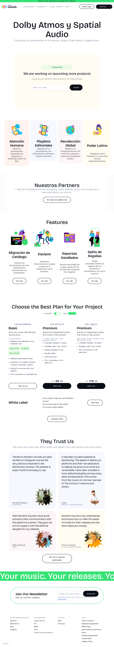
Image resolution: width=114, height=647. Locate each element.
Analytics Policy (87, 641)
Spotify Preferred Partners (43, 632)
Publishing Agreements (90, 635)
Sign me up (22, 386)
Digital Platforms (39, 621)
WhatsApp (61, 624)
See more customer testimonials (57, 558)
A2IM (35, 629)
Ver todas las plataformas (57, 200)
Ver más (19, 281)
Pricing (52, 7)
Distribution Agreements (90, 624)
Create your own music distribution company (57, 1)
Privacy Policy (62, 599)
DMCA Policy (86, 627)
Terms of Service (88, 621)
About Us (13, 621)
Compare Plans (57, 419)
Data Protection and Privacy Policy (91, 631)
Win (35, 624)
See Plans (95, 403)
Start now (57, 386)
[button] (30, 6)
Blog (11, 627)
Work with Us (14, 624)
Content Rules (86, 638)
